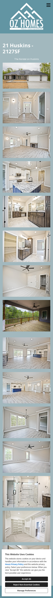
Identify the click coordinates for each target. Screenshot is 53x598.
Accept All (26, 579)
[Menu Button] (48, 5)
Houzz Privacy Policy (14, 564)
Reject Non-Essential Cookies (26, 584)
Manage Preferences (26, 590)
